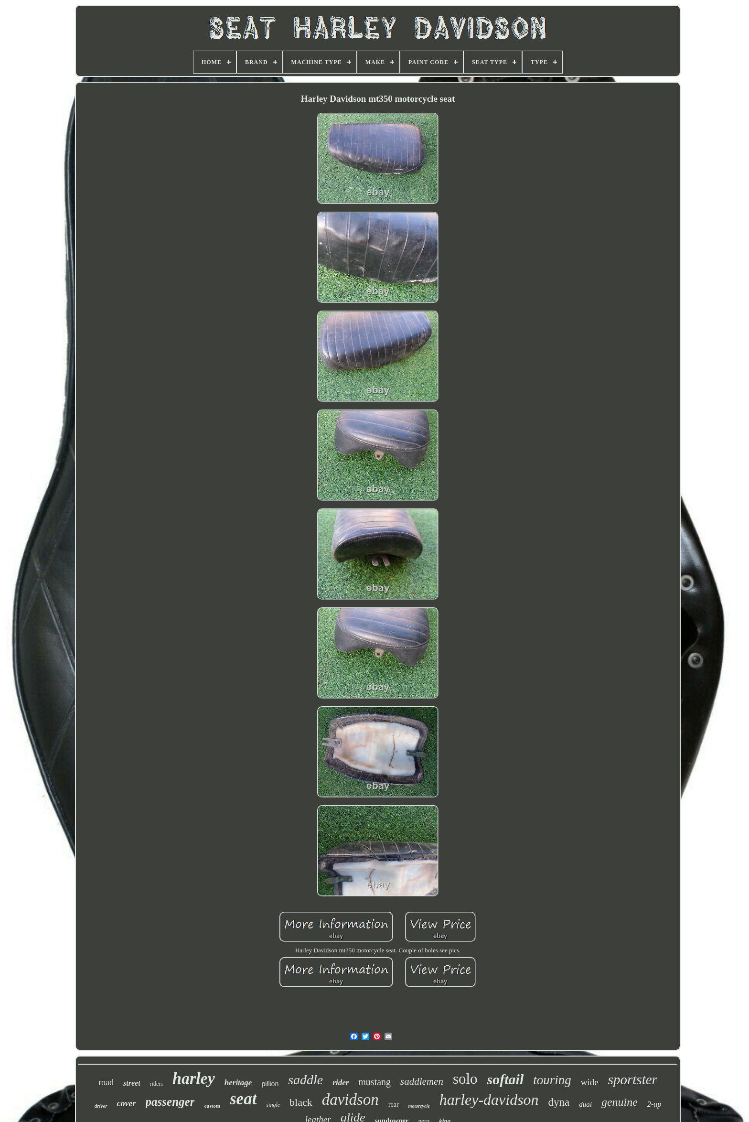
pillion (269, 1084)
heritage (238, 1082)
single (273, 1104)
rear (393, 1104)
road (106, 1082)
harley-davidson (489, 1099)
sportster (632, 1079)
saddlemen (421, 1081)
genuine (619, 1102)
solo (465, 1078)
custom (212, 1106)
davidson (350, 1099)
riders (156, 1083)
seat (243, 1099)
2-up (654, 1104)
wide (590, 1082)
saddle (305, 1079)
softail (505, 1079)
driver (101, 1106)
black (300, 1102)
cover (126, 1103)
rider (340, 1082)
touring (552, 1080)
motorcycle (419, 1106)
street (131, 1083)
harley (193, 1078)
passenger (170, 1101)
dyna (559, 1102)
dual (585, 1104)
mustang (374, 1082)
